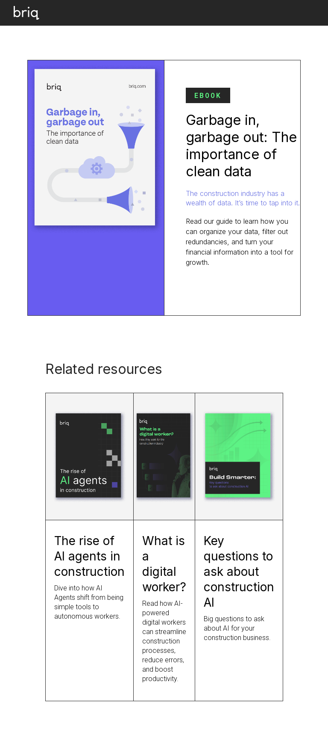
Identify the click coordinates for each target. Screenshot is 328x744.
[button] (306, 13)
